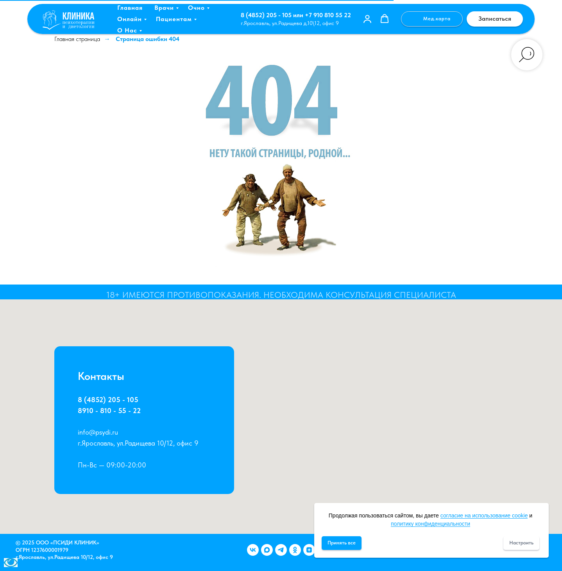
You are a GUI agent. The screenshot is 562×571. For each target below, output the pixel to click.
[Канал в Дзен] (309, 550)
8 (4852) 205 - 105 (266, 15)
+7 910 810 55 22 (328, 15)
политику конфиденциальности (430, 524)
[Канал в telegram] (281, 550)
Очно (196, 7)
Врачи (164, 7)
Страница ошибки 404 (147, 39)
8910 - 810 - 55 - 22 (111, 411)
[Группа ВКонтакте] (253, 550)
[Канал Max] (267, 550)
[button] (367, 18)
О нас (127, 30)
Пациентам (174, 19)
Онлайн (129, 19)
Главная (130, 7)
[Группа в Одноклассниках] (295, 550)
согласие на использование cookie (484, 515)
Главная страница (77, 39)
